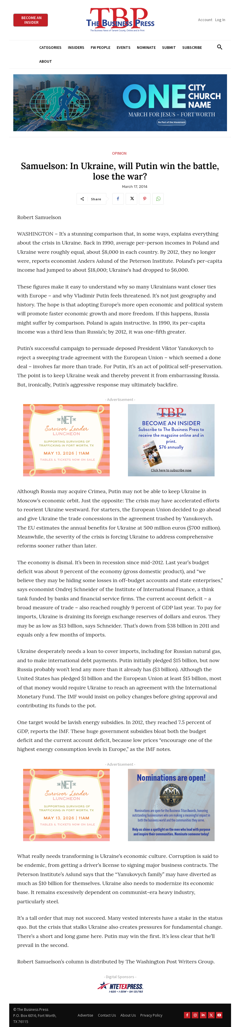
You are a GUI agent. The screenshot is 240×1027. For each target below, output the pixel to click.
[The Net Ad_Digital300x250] (66, 440)
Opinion (119, 153)
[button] (220, 47)
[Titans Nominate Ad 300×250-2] (171, 805)
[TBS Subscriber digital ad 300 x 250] (171, 440)
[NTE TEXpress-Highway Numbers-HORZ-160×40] (120, 987)
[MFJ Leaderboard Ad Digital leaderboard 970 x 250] (120, 102)
